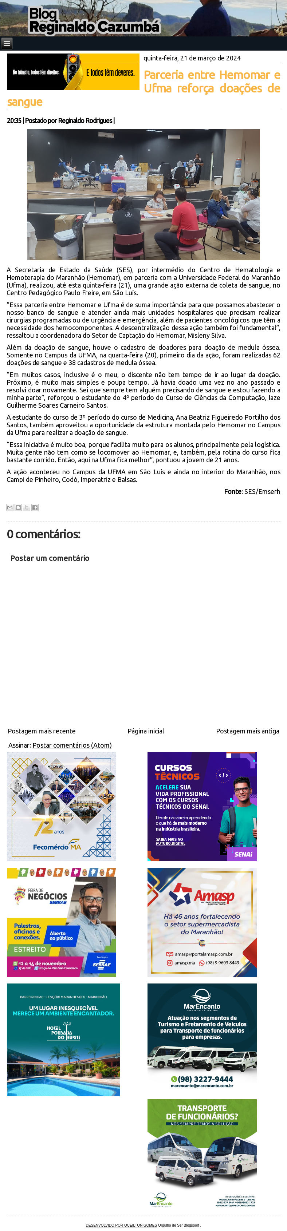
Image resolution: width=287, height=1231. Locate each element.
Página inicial (145, 731)
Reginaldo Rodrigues (85, 120)
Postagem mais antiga (247, 731)
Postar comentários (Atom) (72, 745)
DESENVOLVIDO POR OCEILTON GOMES (121, 1225)
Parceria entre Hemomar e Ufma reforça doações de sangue (143, 88)
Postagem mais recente (42, 731)
